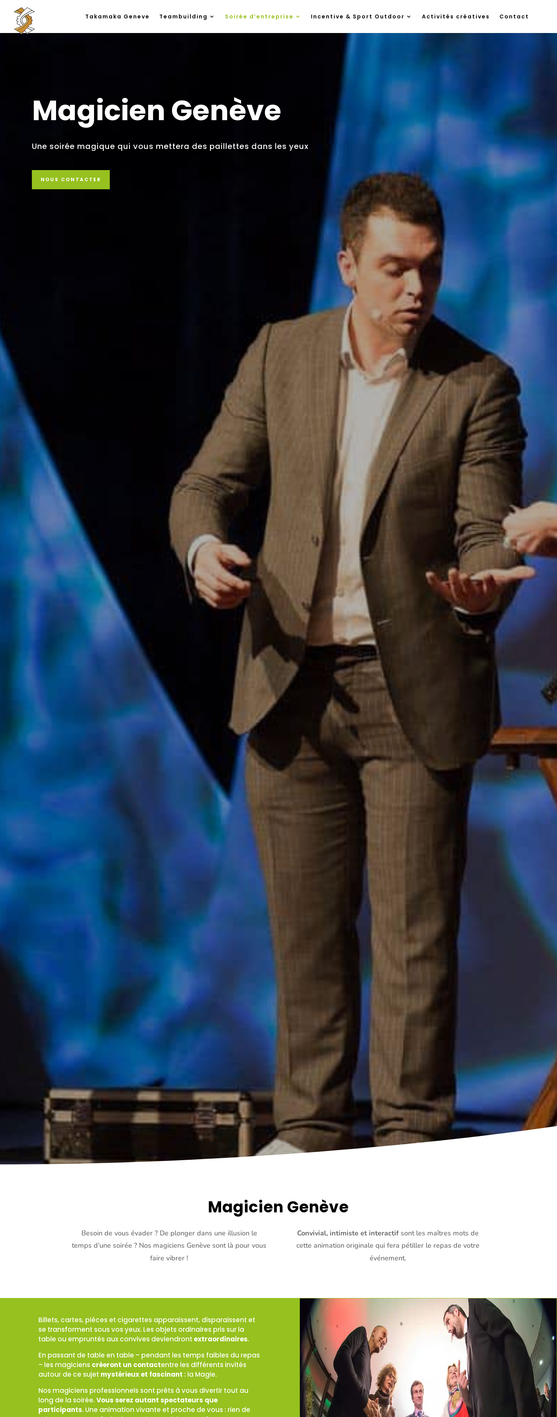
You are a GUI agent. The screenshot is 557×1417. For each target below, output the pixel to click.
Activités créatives (456, 17)
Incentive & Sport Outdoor (358, 17)
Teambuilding (183, 17)
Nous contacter (71, 179)
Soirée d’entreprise (259, 17)
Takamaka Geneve (117, 17)
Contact (514, 17)
